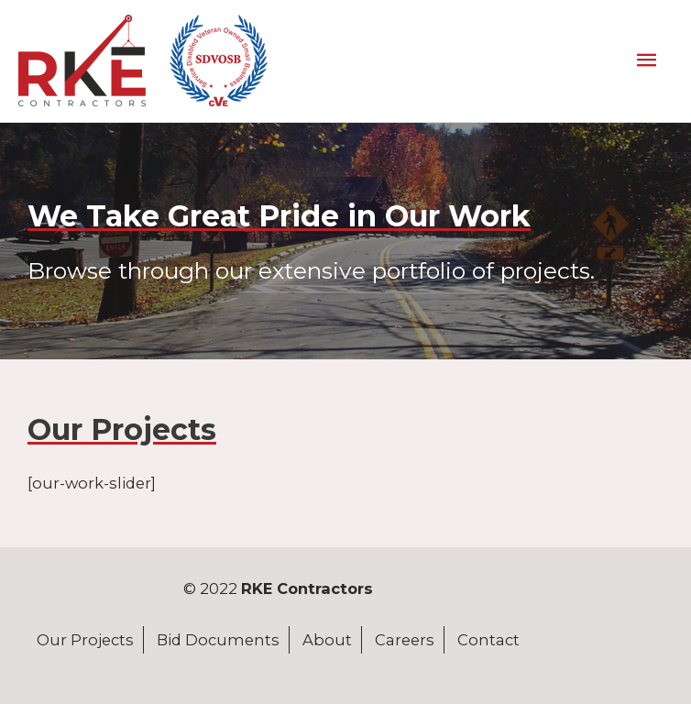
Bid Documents (218, 640)
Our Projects (85, 640)
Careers (404, 640)
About (327, 640)
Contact (488, 640)
